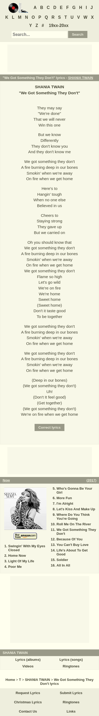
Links (71, 711)
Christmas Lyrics (28, 702)
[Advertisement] (49, 58)
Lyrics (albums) (28, 660)
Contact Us (28, 711)
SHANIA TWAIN (80, 78)
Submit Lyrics (71, 693)
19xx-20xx (59, 25)
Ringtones (71, 666)
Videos (27, 666)
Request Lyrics (28, 693)
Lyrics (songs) (71, 660)
